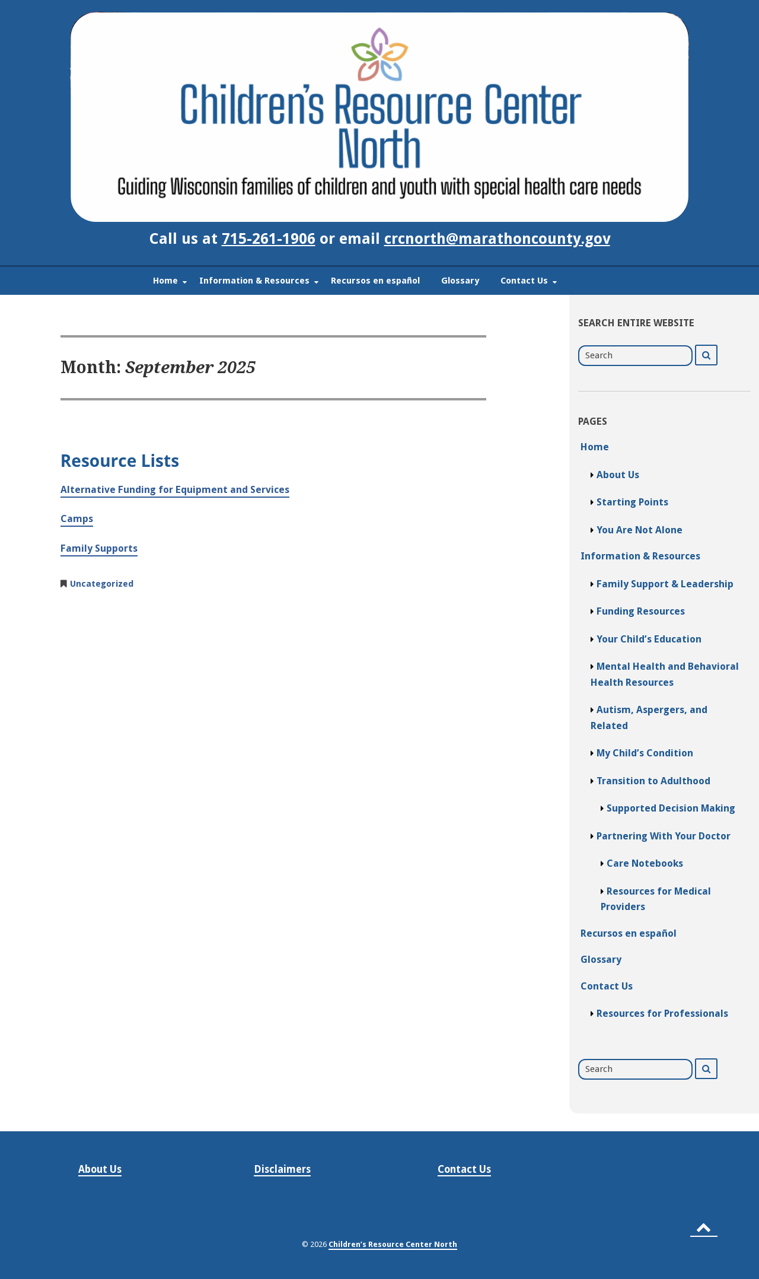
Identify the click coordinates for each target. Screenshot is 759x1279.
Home (165, 280)
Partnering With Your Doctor (664, 836)
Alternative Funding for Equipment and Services (174, 489)
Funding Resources (641, 611)
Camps (76, 518)
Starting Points (632, 502)
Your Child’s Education (649, 639)
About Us (618, 475)
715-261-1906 (268, 238)
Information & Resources (254, 280)
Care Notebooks (645, 863)
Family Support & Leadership (665, 584)
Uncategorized (101, 583)
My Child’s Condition (645, 753)
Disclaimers (282, 1169)
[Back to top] (703, 1227)
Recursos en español (375, 280)
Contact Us (524, 280)
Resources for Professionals (662, 1013)
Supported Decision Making (671, 808)
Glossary (460, 280)
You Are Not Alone (640, 530)
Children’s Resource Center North (393, 1244)
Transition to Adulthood (653, 781)
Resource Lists (119, 460)
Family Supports (99, 548)
